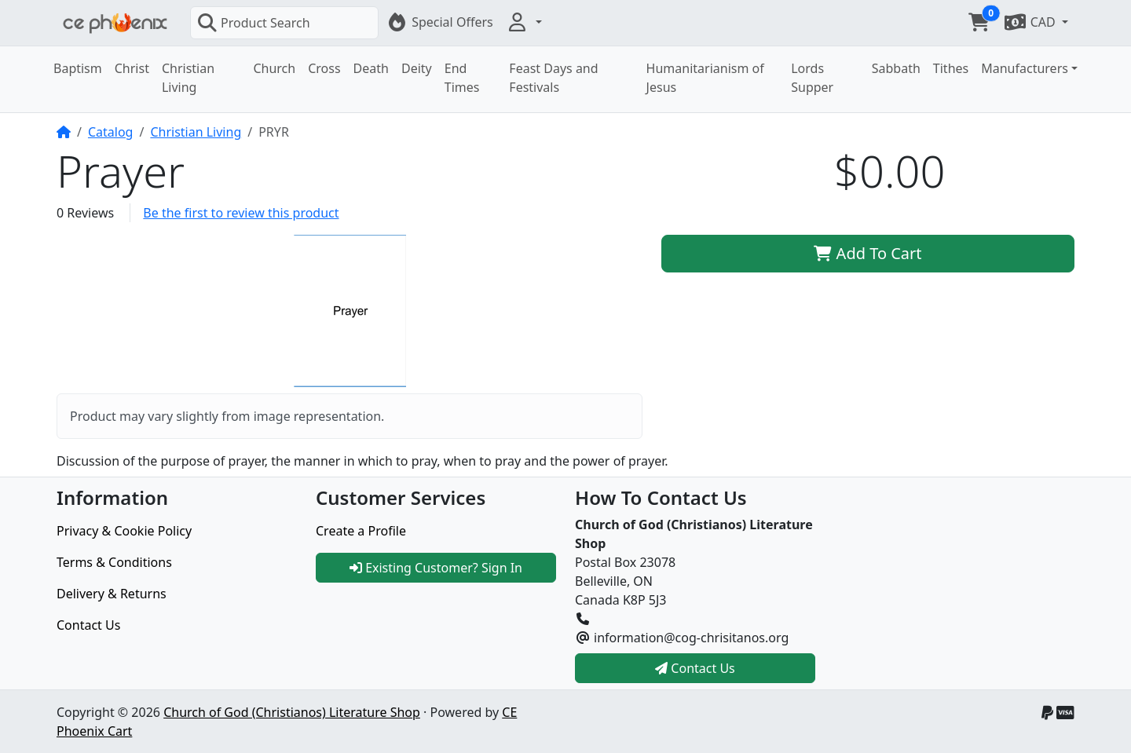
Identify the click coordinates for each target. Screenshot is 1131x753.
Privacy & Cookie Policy (124, 530)
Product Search (253, 22)
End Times (462, 78)
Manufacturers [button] (1024, 68)
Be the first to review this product (241, 212)
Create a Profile (361, 530)
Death (371, 68)
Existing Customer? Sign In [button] (436, 567)
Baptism (77, 68)
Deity (416, 68)
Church (274, 68)
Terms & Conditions (114, 562)
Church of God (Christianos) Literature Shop (291, 712)
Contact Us (88, 625)
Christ (132, 68)
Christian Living (188, 78)
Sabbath (896, 68)
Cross (324, 68)
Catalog (111, 132)
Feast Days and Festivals (553, 78)
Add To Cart (867, 253)
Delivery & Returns (112, 593)
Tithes (950, 68)
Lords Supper (812, 78)
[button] (524, 22)
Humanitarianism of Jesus (705, 78)
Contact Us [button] (695, 668)
